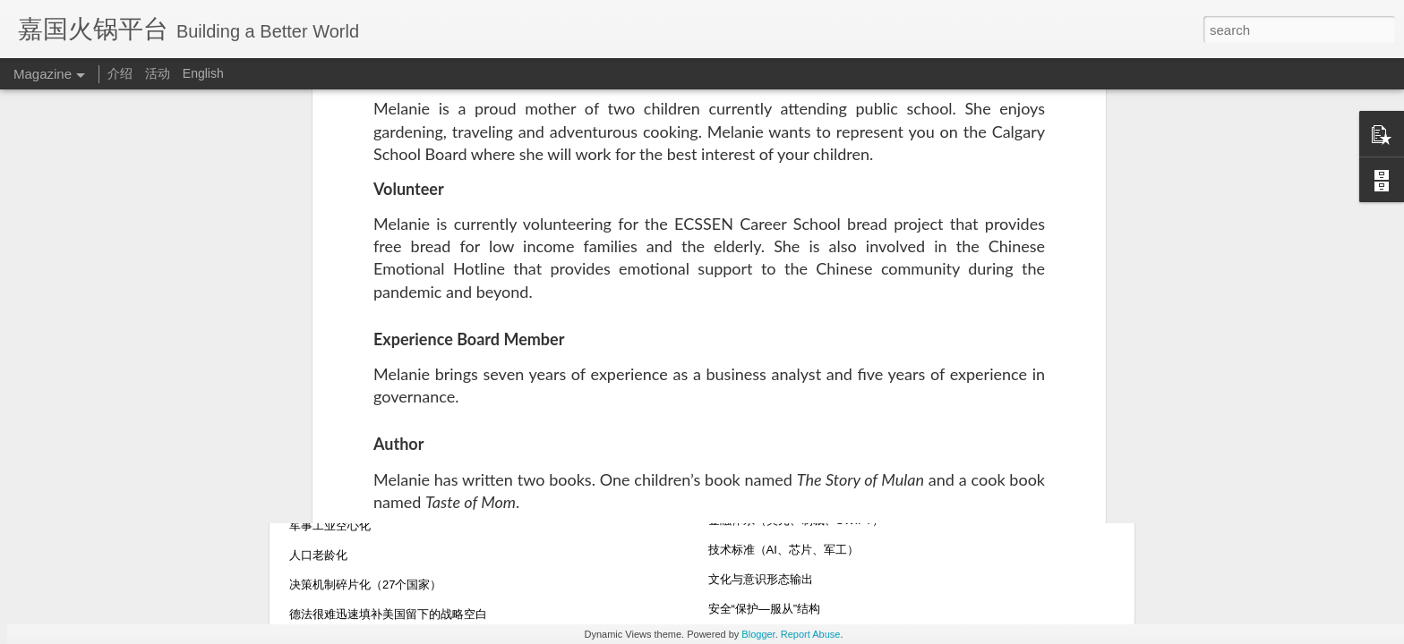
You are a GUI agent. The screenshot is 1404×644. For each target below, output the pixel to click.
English (203, 73)
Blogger (758, 634)
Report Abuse (811, 634)
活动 (157, 73)
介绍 (120, 73)
